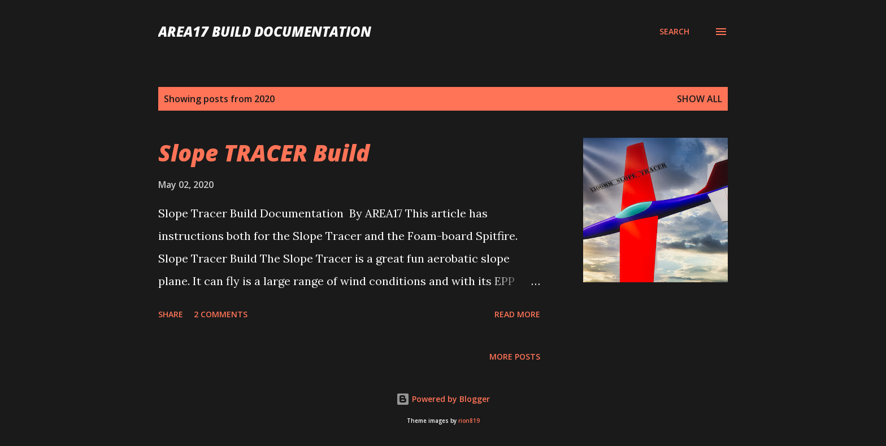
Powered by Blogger (443, 398)
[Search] (674, 31)
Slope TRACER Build (264, 152)
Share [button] (170, 314)
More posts (514, 356)
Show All (699, 99)
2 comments (220, 314)
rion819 (469, 421)
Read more (517, 314)
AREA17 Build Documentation (264, 31)
